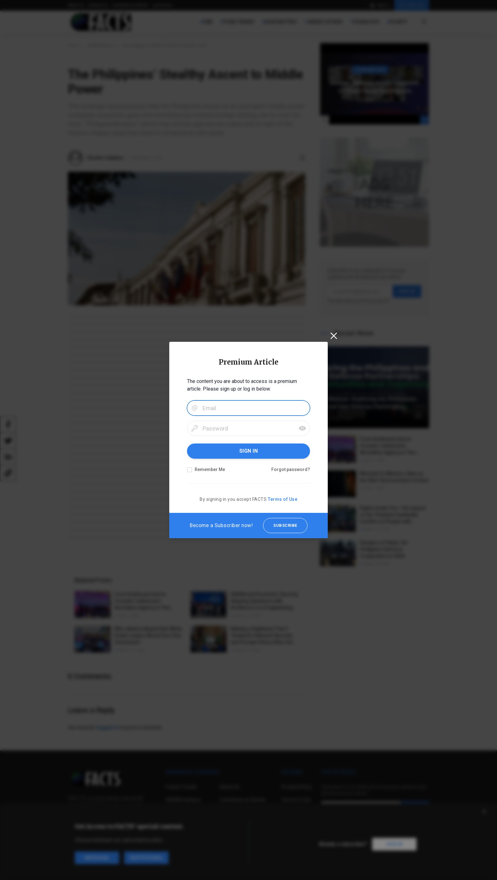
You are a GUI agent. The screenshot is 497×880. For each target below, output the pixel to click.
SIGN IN (248, 451)
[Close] (334, 336)
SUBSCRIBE (285, 525)
